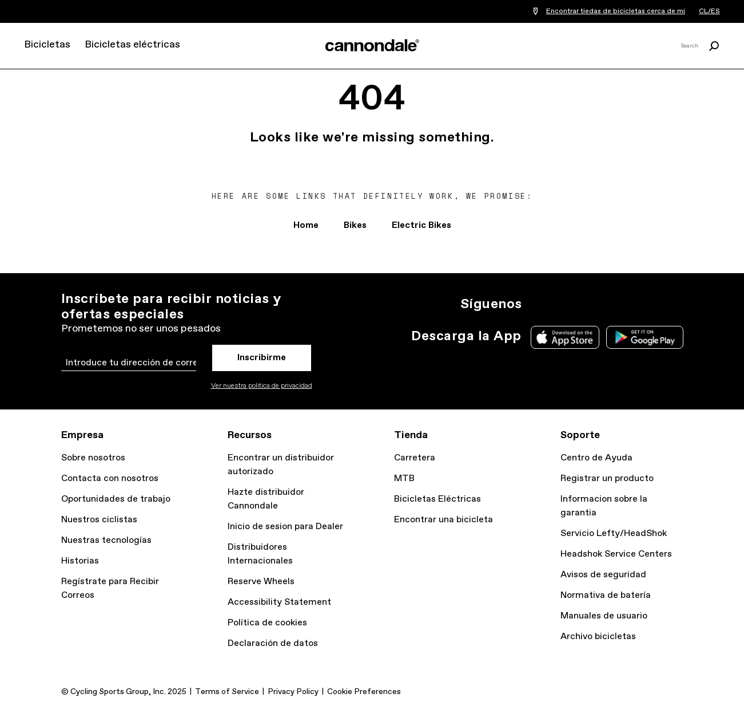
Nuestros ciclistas (99, 520)
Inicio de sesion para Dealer (285, 527)
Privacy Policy (293, 692)
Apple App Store (565, 337)
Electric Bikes (421, 225)
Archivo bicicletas (598, 637)
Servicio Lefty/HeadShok (613, 533)
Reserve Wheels (261, 582)
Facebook (588, 304)
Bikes (355, 225)
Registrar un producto (607, 478)
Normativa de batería (605, 595)
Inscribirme (261, 358)
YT (613, 304)
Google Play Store (644, 337)
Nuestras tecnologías (106, 540)
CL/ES (709, 11)
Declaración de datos (273, 643)
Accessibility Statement (279, 602)
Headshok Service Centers (616, 554)
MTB (404, 478)
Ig (538, 304)
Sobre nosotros (93, 458)
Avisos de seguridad (603, 575)
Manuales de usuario (603, 616)
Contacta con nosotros (109, 478)
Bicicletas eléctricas (132, 45)
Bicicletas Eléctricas (437, 499)
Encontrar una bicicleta (443, 520)
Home (306, 225)
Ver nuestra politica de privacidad (261, 386)
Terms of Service (227, 692)
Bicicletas (47, 45)
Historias (80, 561)
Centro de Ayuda (596, 458)
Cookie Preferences (364, 692)
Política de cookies (267, 623)
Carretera (414, 458)
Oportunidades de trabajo (115, 499)
